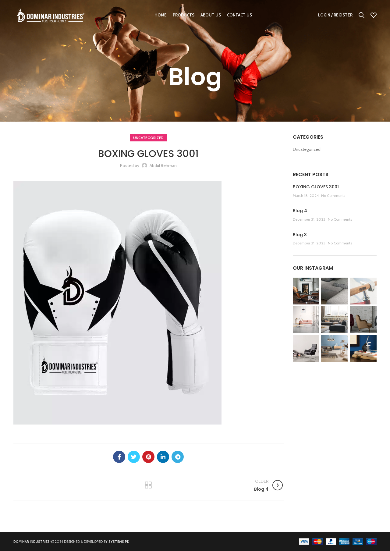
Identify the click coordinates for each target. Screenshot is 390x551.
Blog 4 (300, 211)
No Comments (333, 195)
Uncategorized (148, 137)
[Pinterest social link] (148, 457)
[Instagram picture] (306, 291)
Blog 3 (300, 235)
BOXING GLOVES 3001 (316, 187)
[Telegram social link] (178, 457)
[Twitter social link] (134, 457)
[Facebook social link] (119, 457)
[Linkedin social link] (163, 457)
